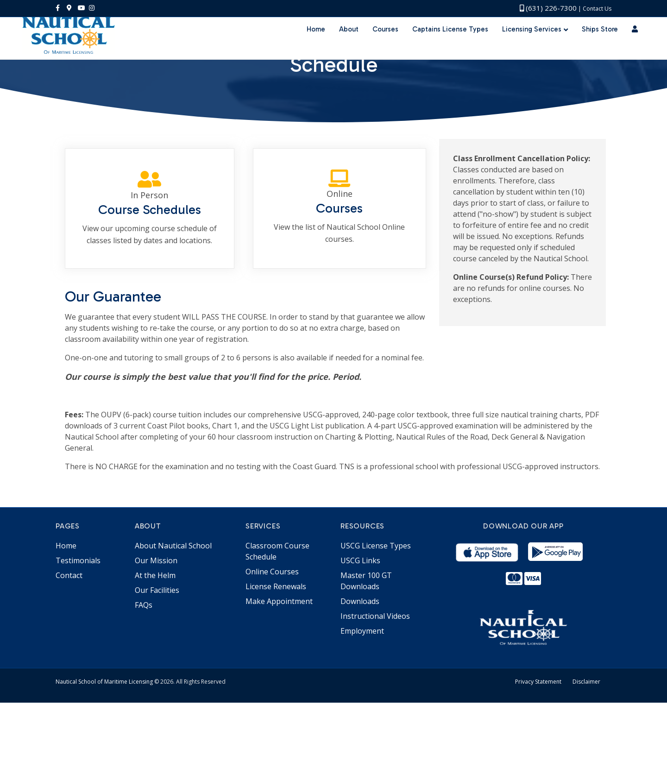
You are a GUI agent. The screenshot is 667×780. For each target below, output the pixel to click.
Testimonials (78, 638)
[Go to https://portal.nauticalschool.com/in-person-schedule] (149, 285)
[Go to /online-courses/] (339, 285)
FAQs (143, 682)
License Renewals (275, 664)
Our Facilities (157, 667)
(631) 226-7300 (548, 8)
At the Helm (155, 653)
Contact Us (597, 9)
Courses (385, 46)
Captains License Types (450, 46)
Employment (362, 708)
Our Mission (156, 638)
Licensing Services (531, 46)
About (349, 46)
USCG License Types (375, 623)
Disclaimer (586, 759)
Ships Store (600, 46)
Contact (69, 653)
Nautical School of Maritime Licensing (104, 759)
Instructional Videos (375, 693)
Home (316, 46)
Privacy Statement (538, 759)
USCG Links (360, 638)
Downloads (359, 678)
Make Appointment (279, 678)
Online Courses (272, 649)
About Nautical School (173, 623)
